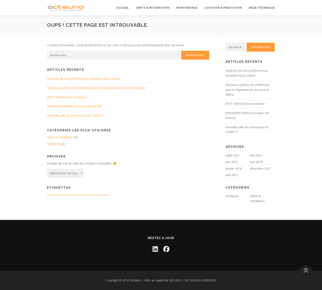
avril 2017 (231, 175)
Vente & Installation (60, 137)
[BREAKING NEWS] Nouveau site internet (74, 106)
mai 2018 (256, 162)
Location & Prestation (223, 7)
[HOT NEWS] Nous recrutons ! (67, 97)
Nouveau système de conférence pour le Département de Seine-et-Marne (96, 88)
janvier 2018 (233, 168)
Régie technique (262, 7)
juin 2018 (231, 162)
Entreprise (53, 144)
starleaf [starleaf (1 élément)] (78, 194)
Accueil (122, 7)
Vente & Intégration (152, 7)
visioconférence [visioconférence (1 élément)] (100, 194)
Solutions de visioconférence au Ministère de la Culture (83, 79)
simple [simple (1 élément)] (69, 194)
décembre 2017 (260, 168)
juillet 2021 (232, 155)
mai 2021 (256, 155)
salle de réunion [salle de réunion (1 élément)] (56, 194)
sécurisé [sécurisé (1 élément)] (86, 194)
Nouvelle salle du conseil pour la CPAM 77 (75, 115)
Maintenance (187, 7)
